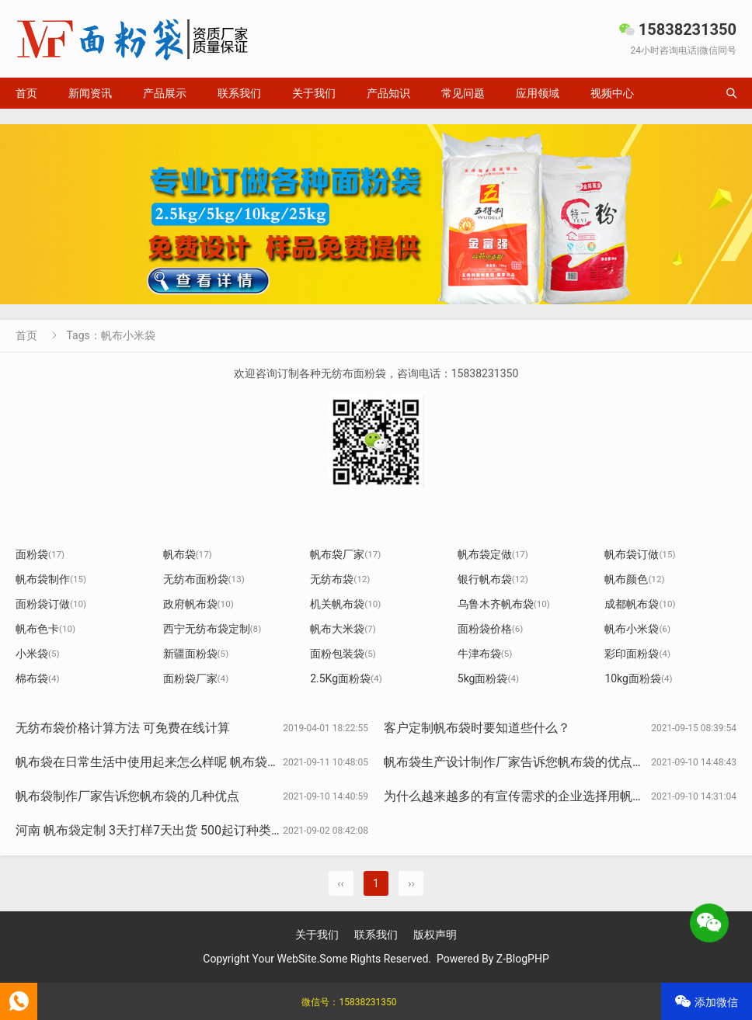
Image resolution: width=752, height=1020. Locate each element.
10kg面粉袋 (638, 678)
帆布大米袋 (343, 629)
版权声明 (435, 934)
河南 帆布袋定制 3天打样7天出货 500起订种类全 (150, 830)
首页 (26, 93)
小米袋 (38, 653)
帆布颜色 (634, 579)
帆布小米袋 (637, 629)
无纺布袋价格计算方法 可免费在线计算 (123, 727)
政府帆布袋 (198, 604)
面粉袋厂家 (196, 678)
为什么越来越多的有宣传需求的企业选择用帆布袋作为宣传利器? (561, 796)
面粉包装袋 (343, 653)
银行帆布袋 (493, 579)
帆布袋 (187, 554)
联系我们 (239, 93)
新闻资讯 (90, 93)
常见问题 (463, 93)
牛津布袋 (485, 653)
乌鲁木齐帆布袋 (504, 604)
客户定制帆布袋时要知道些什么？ (477, 727)
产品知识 (388, 93)
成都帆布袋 (639, 604)
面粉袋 (40, 554)
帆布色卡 (45, 629)
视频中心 (612, 93)
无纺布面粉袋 (204, 579)
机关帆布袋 (345, 604)
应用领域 (537, 93)
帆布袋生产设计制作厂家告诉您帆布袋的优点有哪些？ (533, 762)
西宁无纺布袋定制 (212, 629)
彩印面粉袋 (637, 653)
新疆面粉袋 (196, 653)
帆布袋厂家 (345, 554)
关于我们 (314, 93)
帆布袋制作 (51, 579)
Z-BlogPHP (522, 958)
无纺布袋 (340, 579)
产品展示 (164, 93)
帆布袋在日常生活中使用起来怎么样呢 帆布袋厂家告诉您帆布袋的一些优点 (222, 762)
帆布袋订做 (639, 554)
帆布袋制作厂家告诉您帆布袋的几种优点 (127, 796)
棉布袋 (38, 678)
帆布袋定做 (493, 554)
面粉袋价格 (491, 629)
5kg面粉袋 (488, 678)
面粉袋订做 (51, 604)
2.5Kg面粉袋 (346, 678)
